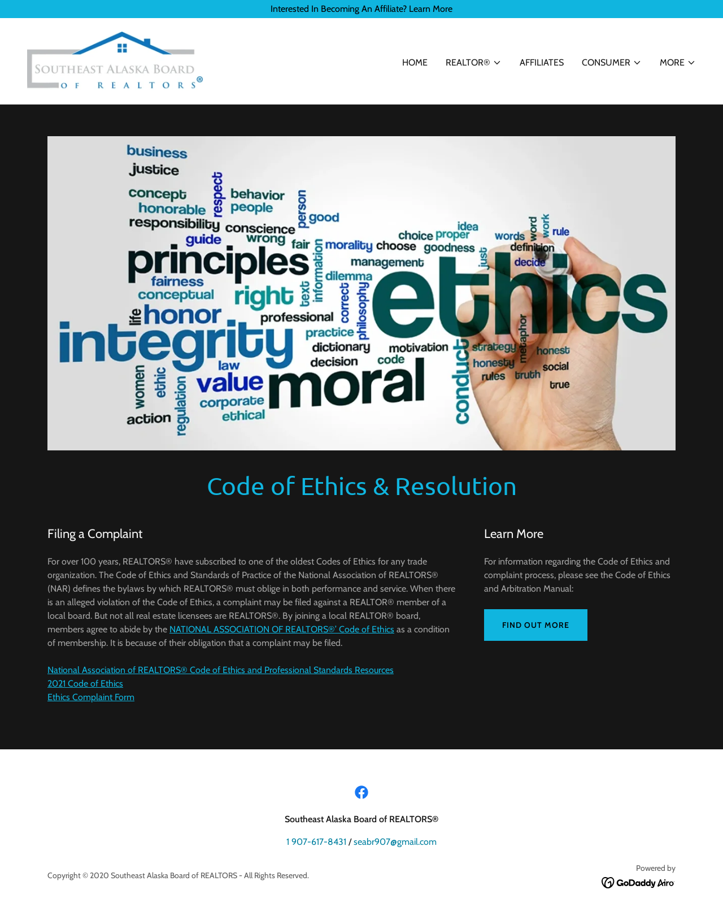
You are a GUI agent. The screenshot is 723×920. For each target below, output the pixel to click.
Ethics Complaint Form (90, 697)
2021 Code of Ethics (85, 683)
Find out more (535, 625)
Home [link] (415, 62)
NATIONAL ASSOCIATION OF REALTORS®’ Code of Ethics (281, 629)
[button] (474, 63)
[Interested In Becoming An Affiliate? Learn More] (361, 9)
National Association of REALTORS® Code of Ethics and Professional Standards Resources (220, 670)
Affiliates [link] (542, 62)
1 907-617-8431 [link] (316, 841)
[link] (115, 60)
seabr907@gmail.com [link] (395, 841)
